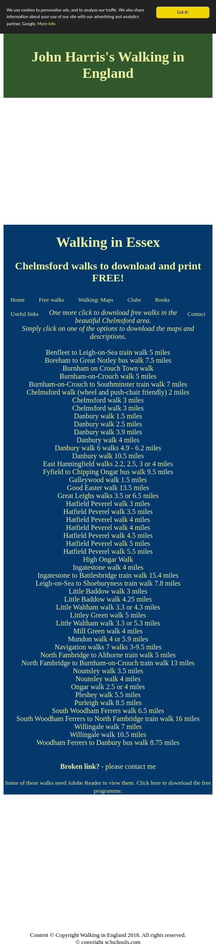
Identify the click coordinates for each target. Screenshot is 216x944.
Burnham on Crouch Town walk (108, 368)
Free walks (51, 299)
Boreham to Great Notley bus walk (94, 360)
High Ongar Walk (108, 559)
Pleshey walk (94, 694)
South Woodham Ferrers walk (94, 710)
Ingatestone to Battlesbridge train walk (92, 575)
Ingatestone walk (97, 567)
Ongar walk (87, 687)
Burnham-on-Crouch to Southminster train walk (97, 384)
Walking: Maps (95, 299)
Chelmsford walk (51, 392)
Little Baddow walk (97, 591)
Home (18, 299)
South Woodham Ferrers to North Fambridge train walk (95, 718)
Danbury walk (94, 416)
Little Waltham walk (85, 607)
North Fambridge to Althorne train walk (97, 655)
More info (46, 24)
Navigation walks (79, 647)
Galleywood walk (94, 480)
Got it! (183, 12)
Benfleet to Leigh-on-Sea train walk (97, 352)
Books (162, 299)
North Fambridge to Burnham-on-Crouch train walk (95, 663)
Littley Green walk (96, 615)
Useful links (25, 314)
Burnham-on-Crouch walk (96, 376)
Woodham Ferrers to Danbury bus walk (92, 742)
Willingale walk (97, 726)
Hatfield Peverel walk (97, 503)
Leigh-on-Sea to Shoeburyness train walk (94, 583)
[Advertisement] (108, 163)
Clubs (134, 299)
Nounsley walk (94, 671)
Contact (196, 314)
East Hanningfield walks (77, 464)
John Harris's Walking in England (107, 65)
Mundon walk (87, 639)
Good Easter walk (92, 487)
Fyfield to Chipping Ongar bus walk (94, 472)
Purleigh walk (94, 702)
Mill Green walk (96, 631)
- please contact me (108, 766)
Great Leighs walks (85, 495)
